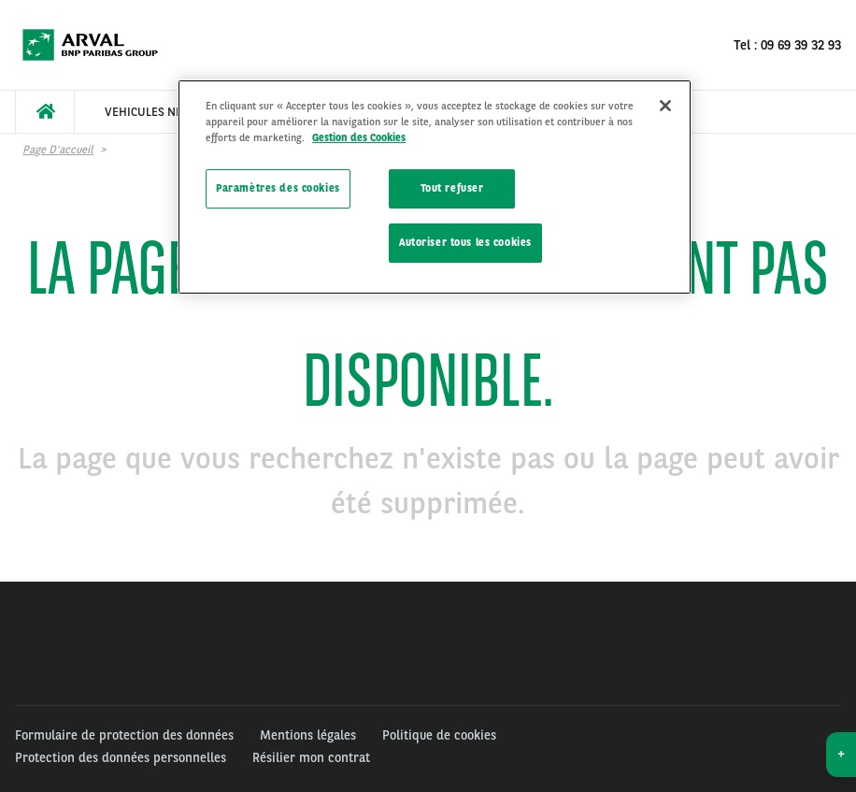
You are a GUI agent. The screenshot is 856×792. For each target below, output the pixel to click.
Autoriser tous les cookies (465, 242)
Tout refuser (452, 187)
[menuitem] (45, 112)
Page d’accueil (57, 149)
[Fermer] (665, 105)
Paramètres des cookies (278, 187)
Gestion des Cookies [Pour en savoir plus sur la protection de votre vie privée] (359, 137)
